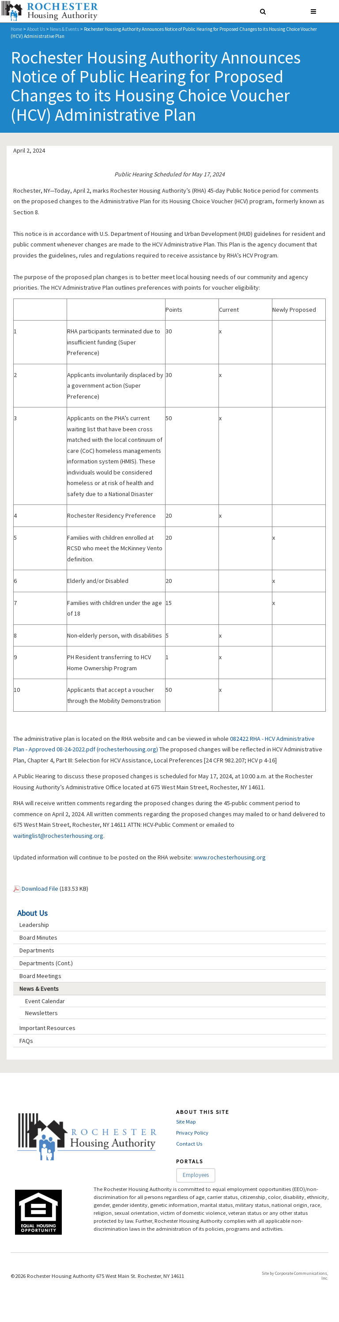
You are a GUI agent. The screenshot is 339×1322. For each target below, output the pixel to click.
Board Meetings (40, 976)
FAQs (26, 1041)
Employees (196, 1175)
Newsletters (41, 1013)
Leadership (34, 925)
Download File (40, 889)
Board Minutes (38, 937)
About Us (36, 29)
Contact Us (189, 1143)
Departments (36, 950)
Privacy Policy (192, 1132)
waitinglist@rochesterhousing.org (58, 836)
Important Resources (47, 1028)
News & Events (64, 29)
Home (16, 29)
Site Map (186, 1121)
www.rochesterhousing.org (230, 857)
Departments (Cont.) (46, 963)
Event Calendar (45, 1001)
